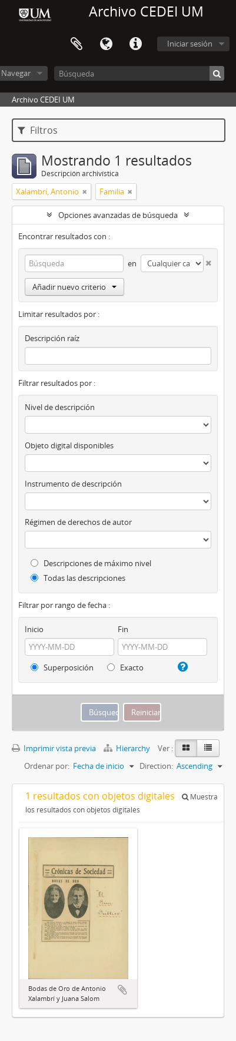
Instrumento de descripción (73, 483)
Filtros (38, 130)
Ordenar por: (46, 766)
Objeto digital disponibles (69, 445)
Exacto (125, 667)
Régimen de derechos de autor (78, 522)
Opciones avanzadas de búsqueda (118, 215)
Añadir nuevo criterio (74, 287)
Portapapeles (76, 44)
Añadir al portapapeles (122, 990)
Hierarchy (128, 748)
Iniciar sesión (189, 43)
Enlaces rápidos (135, 44)
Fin (123, 629)
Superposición (62, 667)
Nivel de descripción (60, 407)
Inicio (34, 629)
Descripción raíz (52, 338)
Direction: (156, 766)
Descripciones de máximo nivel (91, 563)
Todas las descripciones (78, 578)
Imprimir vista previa (54, 748)
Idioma (106, 44)
